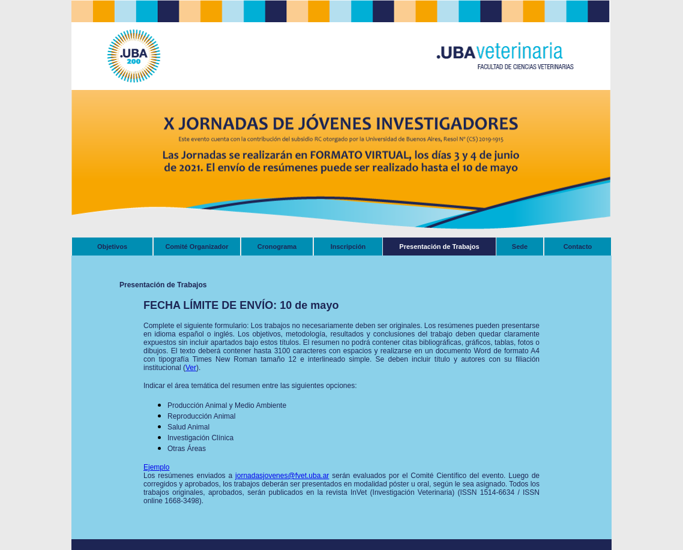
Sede (520, 246)
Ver (190, 367)
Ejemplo (156, 467)
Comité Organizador (196, 246)
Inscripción (348, 246)
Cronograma (276, 246)
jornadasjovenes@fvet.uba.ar (282, 475)
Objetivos (112, 246)
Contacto (578, 246)
